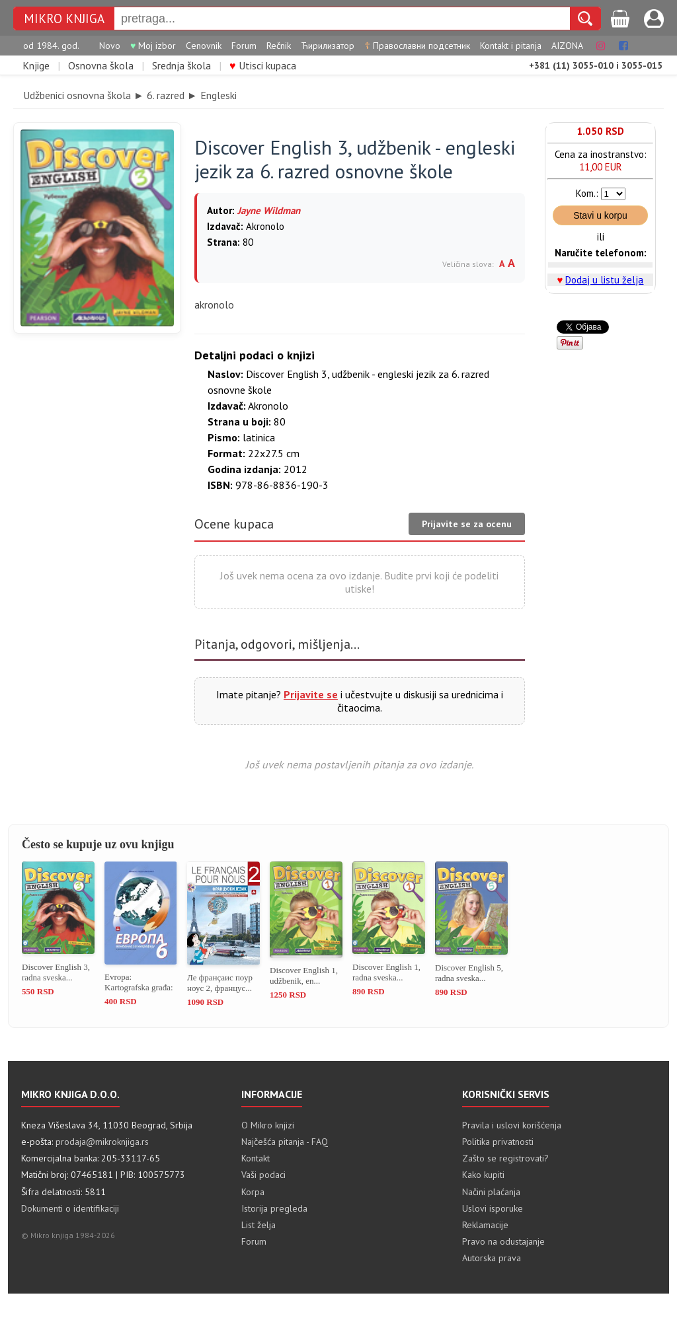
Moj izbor (153, 45)
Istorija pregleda (274, 1208)
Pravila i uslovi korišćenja (511, 1125)
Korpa (252, 1192)
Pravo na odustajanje (503, 1241)
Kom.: (587, 193)
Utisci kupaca (262, 65)
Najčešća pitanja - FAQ (284, 1142)
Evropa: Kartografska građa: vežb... (138, 982)
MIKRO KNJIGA (64, 18)
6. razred (165, 95)
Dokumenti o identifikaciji (70, 1208)
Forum (244, 45)
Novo (109, 45)
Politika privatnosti (498, 1142)
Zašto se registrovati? (505, 1158)
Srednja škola (181, 65)
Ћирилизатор (327, 45)
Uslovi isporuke (492, 1208)
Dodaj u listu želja (604, 280)
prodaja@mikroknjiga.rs (102, 1142)
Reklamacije (485, 1225)
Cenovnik (203, 45)
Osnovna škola (101, 65)
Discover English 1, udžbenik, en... (304, 975)
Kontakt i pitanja (510, 45)
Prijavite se (311, 694)
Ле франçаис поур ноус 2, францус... (220, 982)
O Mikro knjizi (267, 1125)
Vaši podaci (263, 1175)
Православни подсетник (417, 45)
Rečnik (278, 45)
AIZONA (567, 45)
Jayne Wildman (268, 210)
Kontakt (255, 1158)
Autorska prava (491, 1258)
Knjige (36, 65)
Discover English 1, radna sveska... (386, 972)
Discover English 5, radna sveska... (469, 973)
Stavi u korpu (600, 215)
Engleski (218, 95)
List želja (258, 1225)
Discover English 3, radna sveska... (56, 972)
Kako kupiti (483, 1175)
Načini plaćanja (491, 1192)
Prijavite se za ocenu (467, 524)
